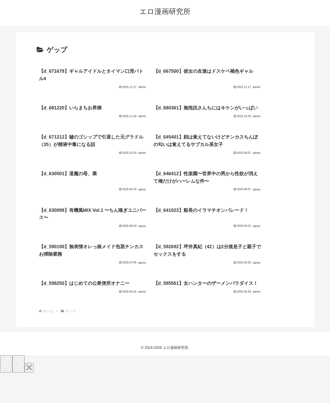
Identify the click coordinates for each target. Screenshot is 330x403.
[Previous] (6, 393)
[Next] (18, 393)
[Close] (29, 397)
